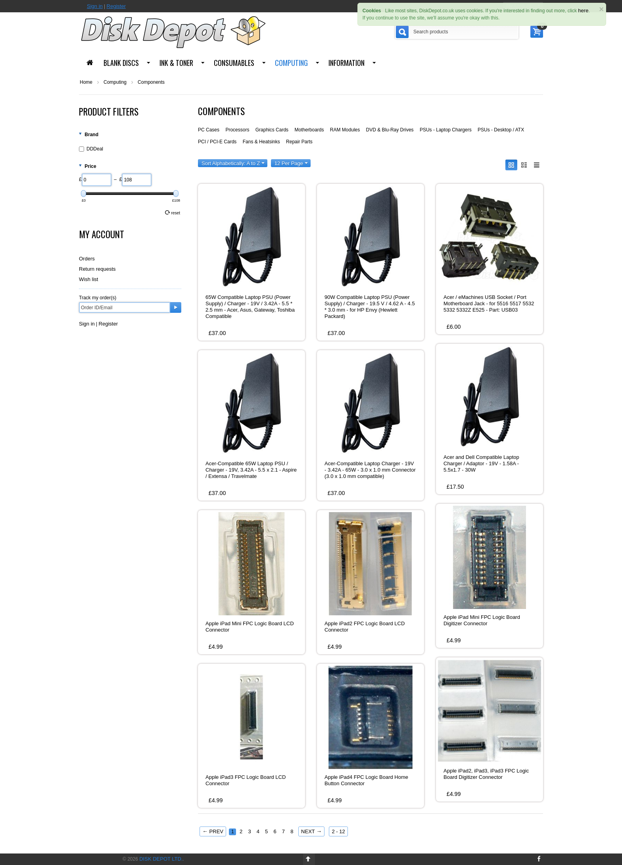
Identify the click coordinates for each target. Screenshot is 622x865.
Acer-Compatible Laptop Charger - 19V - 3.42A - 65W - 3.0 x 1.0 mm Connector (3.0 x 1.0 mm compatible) (370, 469)
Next (311, 831)
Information (346, 63)
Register (116, 6)
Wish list (88, 279)
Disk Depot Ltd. (160, 859)
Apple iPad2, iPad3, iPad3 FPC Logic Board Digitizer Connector (486, 774)
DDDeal (91, 149)
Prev (212, 831)
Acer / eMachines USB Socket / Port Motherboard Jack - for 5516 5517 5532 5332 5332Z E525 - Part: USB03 (488, 303)
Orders (87, 259)
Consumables (234, 63)
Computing (291, 63)
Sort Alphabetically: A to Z (233, 163)
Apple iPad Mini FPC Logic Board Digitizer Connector (481, 620)
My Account (101, 234)
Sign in (95, 6)
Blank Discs (121, 63)
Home (86, 82)
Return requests (97, 269)
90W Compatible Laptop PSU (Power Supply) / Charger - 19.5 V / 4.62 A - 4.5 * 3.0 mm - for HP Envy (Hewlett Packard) (369, 306)
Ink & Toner (176, 63)
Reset (172, 212)
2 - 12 (338, 831)
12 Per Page (291, 163)
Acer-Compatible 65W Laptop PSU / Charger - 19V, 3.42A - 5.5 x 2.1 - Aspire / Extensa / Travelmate (251, 469)
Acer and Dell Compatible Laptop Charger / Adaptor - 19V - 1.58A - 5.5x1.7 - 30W (481, 463)
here (583, 10)
